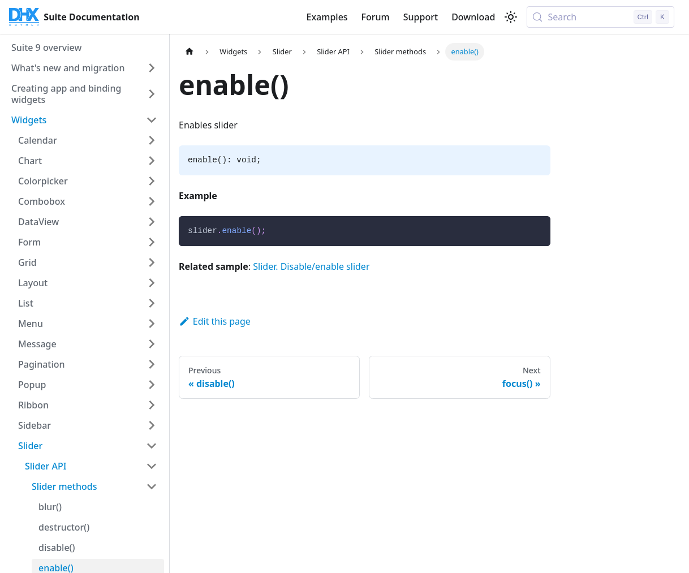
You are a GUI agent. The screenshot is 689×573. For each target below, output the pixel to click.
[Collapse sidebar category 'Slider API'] (151, 466)
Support (420, 17)
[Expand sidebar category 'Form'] (151, 242)
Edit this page (215, 321)
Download (473, 17)
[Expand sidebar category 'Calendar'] (151, 140)
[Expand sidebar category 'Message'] (151, 344)
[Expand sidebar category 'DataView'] (151, 222)
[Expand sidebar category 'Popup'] (151, 385)
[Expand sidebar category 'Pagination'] (151, 364)
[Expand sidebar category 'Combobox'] (151, 201)
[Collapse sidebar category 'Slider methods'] (151, 486)
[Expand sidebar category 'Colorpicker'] (151, 181)
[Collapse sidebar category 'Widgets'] (151, 120)
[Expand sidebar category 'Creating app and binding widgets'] (151, 94)
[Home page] (189, 52)
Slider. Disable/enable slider (311, 266)
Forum (375, 17)
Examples (326, 17)
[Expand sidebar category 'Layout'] (151, 283)
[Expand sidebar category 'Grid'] (151, 262)
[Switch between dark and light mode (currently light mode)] (511, 17)
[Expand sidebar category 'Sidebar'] (151, 425)
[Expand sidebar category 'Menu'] (151, 323)
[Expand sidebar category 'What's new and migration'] (151, 68)
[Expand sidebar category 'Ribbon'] (151, 405)
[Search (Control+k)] (600, 17)
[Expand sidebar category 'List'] (151, 303)
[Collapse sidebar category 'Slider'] (151, 446)
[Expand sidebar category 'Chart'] (151, 161)
